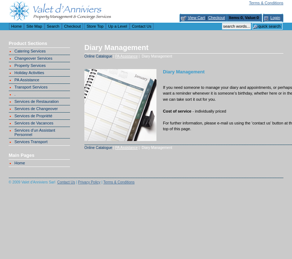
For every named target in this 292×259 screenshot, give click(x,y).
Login (275, 17)
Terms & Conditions (266, 3)
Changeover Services (33, 58)
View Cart (196, 17)
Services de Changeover (36, 108)
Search (53, 26)
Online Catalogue (98, 56)
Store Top (95, 26)
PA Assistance (26, 80)
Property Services (30, 65)
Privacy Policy (89, 182)
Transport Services (31, 87)
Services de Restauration (36, 101)
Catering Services (30, 51)
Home (16, 26)
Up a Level (117, 26)
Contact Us (141, 26)
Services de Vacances (33, 123)
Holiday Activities (29, 73)
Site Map (34, 26)
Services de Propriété (33, 116)
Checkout (216, 17)
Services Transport (31, 142)
